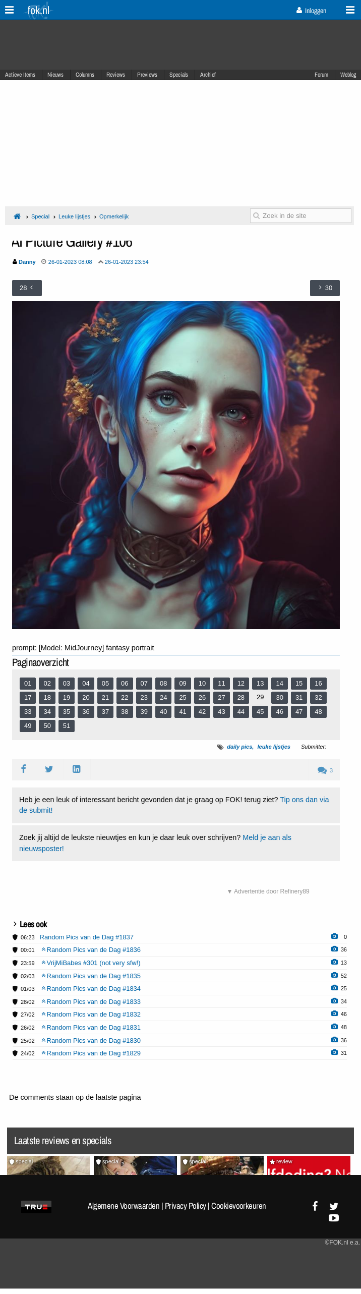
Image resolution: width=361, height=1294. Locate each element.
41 (182, 711)
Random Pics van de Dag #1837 (87, 937)
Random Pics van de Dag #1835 (91, 976)
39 (144, 711)
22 (124, 697)
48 (318, 711)
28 (241, 697)
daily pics (239, 747)
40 (163, 711)
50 (46, 725)
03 (66, 683)
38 (124, 711)
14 (279, 683)
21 (105, 697)
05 (105, 683)
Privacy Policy (185, 1205)
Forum (321, 75)
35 (66, 711)
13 (260, 683)
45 (260, 711)
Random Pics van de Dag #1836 (91, 949)
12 (241, 683)
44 (241, 711)
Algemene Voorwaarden (123, 1205)
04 (85, 683)
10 (202, 683)
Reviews (115, 75)
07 (144, 683)
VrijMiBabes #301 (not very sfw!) (91, 963)
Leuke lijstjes (74, 216)
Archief (208, 75)
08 (163, 683)
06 (124, 683)
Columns (85, 75)
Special (40, 216)
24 (163, 697)
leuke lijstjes (273, 747)
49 (27, 725)
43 (221, 711)
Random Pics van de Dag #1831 (91, 1027)
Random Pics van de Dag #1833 (91, 1001)
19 (66, 697)
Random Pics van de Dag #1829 (91, 1053)
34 (46, 711)
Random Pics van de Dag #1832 (91, 1014)
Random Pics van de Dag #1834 (91, 988)
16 (318, 683)
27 (221, 697)
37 (105, 711)
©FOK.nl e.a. (342, 1242)
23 (144, 697)
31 (299, 697)
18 (46, 697)
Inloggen (311, 10)
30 (279, 697)
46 (279, 711)
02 (46, 683)
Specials (178, 75)
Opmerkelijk (114, 216)
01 (27, 683)
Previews (147, 75)
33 (27, 711)
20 (85, 697)
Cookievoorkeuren (238, 1205)
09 (182, 683)
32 (318, 697)
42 (202, 711)
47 (299, 711)
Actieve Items (20, 75)
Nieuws (55, 75)
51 (66, 725)
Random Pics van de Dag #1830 (91, 1040)
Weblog (348, 75)
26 (202, 697)
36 (85, 711)
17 (27, 697)
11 (221, 683)
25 (182, 697)
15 (299, 683)
